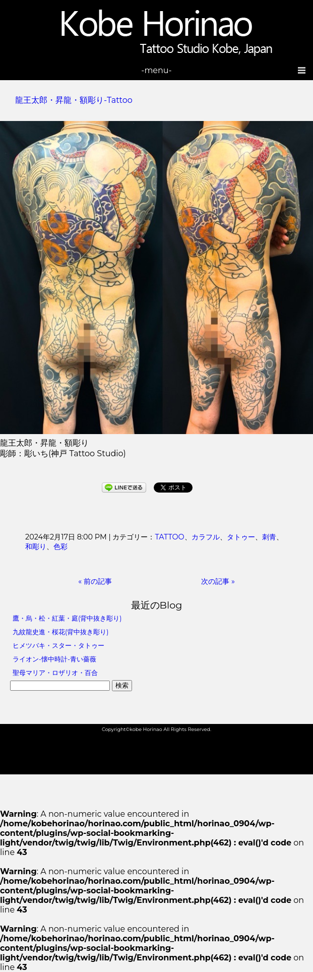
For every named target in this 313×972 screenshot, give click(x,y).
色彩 (60, 546)
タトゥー (241, 536)
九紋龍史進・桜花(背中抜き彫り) (60, 632)
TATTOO (169, 536)
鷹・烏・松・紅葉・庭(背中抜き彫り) (67, 618)
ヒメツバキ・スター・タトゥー (58, 645)
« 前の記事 (95, 581)
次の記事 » (218, 581)
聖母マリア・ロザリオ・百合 (55, 673)
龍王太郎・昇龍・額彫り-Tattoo (74, 100)
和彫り (35, 546)
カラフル (206, 536)
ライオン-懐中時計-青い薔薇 (54, 659)
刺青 (269, 536)
